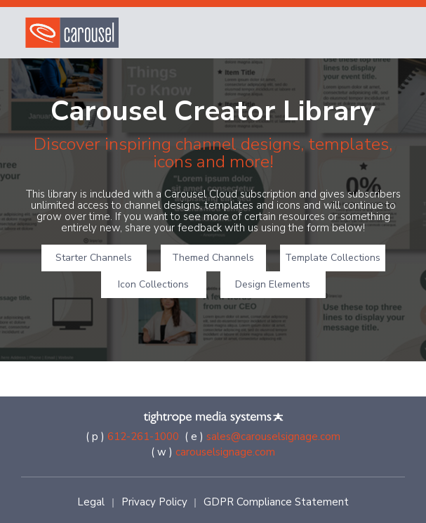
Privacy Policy (154, 502)
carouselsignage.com (225, 452)
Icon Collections (153, 284)
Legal (91, 502)
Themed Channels (213, 257)
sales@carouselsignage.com (273, 437)
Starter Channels (93, 257)
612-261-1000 (143, 437)
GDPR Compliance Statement (276, 502)
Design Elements (272, 284)
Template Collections (332, 257)
